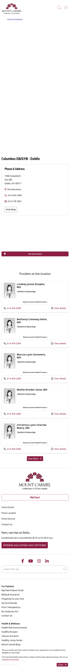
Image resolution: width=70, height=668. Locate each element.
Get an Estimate (9, 603)
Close (62, 664)
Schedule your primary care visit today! (24, 545)
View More (35, 458)
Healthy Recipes (9, 632)
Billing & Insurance (10, 594)
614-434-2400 (15, 195)
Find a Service (8, 518)
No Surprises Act (9, 611)
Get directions (14, 189)
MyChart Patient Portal (12, 590)
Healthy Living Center (11, 640)
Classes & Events (10, 636)
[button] (66, 7)
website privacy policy (10, 660)
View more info (35, 296)
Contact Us (6, 524)
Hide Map (11, 209)
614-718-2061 (15, 201)
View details (58, 308)
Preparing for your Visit (12, 598)
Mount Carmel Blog (10, 644)
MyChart (35, 497)
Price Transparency (11, 607)
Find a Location (8, 513)
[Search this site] (35, 569)
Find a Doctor (7, 507)
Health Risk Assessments (14, 627)
